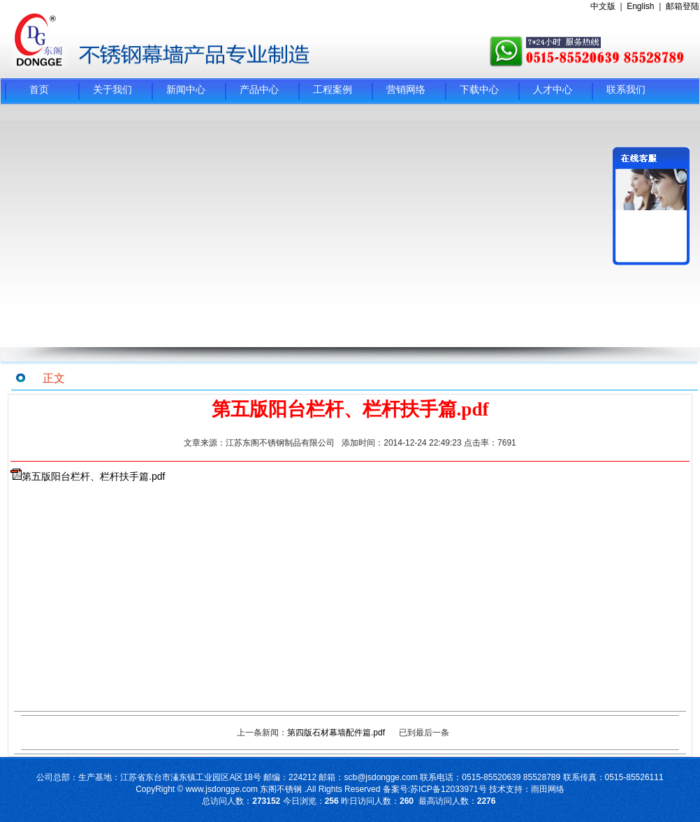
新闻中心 (185, 90)
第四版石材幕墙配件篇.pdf (336, 732)
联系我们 (626, 90)
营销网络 (405, 90)
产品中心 (259, 90)
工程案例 (332, 90)
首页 (39, 90)
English (640, 6)
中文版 (602, 6)
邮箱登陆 (682, 6)
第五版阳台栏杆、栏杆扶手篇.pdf (93, 476)
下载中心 (479, 90)
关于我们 (112, 90)
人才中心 (552, 90)
